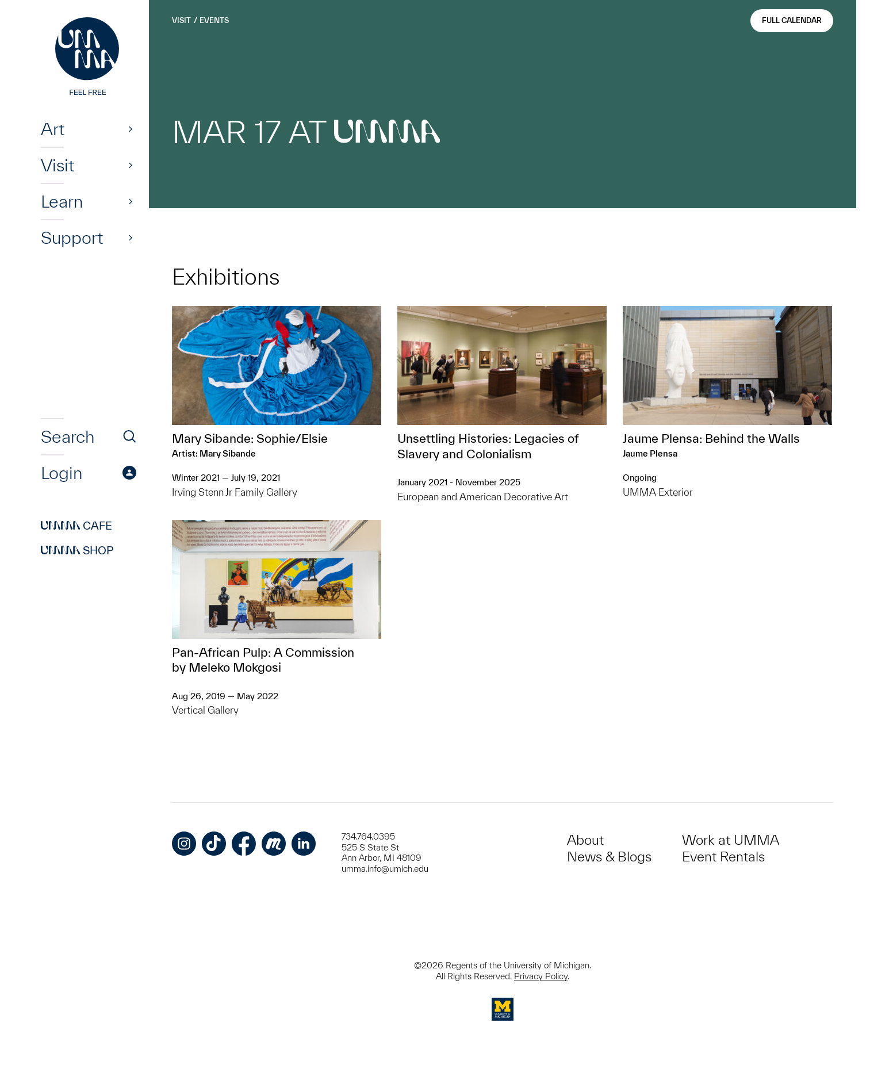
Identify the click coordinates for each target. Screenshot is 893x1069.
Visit (57, 165)
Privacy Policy (541, 976)
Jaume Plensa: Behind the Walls (711, 438)
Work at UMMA (730, 840)
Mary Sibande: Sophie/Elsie (250, 438)
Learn (62, 201)
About (585, 840)
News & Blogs (609, 856)
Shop (77, 550)
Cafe (76, 525)
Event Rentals (723, 856)
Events (214, 20)
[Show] (130, 129)
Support (72, 237)
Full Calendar (792, 20)
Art (52, 129)
